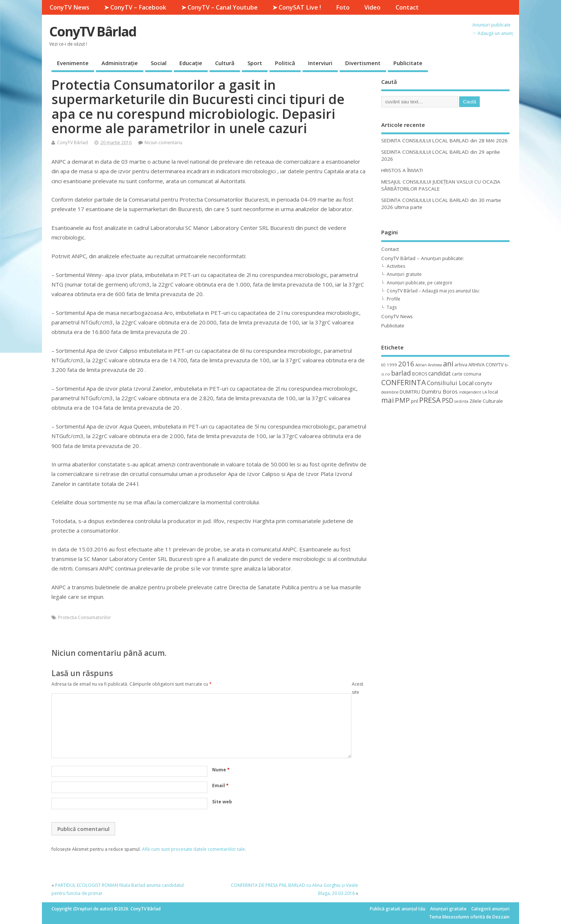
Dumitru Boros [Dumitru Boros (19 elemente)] (439, 391)
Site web (222, 802)
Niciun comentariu (163, 142)
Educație (190, 63)
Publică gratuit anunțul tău (397, 909)
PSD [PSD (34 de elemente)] (447, 400)
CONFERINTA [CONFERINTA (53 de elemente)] (403, 382)
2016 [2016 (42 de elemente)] (406, 363)
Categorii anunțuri (490, 909)
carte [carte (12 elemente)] (457, 374)
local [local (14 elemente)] (493, 391)
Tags (392, 307)
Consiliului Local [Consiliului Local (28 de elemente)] (450, 383)
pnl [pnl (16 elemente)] (414, 401)
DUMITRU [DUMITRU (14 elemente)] (410, 391)
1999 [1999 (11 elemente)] (392, 364)
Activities (396, 266)
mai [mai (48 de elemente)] (387, 400)
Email (220, 785)
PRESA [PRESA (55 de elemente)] (430, 400)
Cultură (225, 63)
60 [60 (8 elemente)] (383, 364)
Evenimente (73, 63)
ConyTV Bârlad (92, 31)
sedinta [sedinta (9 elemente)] (461, 401)
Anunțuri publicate (491, 25)
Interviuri (320, 63)
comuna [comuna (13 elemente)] (472, 374)
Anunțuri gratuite (404, 274)
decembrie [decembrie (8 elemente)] (390, 392)
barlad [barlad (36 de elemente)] (401, 373)
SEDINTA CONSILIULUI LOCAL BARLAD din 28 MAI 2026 (444, 140)
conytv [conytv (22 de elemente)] (483, 383)
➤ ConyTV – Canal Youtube (219, 7)
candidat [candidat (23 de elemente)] (439, 373)
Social (159, 63)
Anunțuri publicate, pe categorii (419, 283)
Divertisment (362, 63)
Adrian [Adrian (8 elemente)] (421, 364)
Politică (285, 63)
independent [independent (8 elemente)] (470, 392)
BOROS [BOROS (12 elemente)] (419, 374)
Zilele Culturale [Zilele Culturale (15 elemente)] (486, 401)
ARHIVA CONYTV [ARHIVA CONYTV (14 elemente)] (486, 364)
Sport (254, 63)
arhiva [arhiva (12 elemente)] (460, 365)
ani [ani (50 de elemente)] (448, 364)
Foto (343, 7)
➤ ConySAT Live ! (296, 7)
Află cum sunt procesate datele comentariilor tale (193, 849)
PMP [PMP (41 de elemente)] (402, 400)
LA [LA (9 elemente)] (484, 392)
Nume (221, 770)
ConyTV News (69, 7)
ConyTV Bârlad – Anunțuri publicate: (422, 258)
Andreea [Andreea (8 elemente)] (435, 364)
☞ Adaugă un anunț (492, 33)
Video (372, 7)
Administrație (119, 63)
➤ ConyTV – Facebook (135, 7)
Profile (393, 299)
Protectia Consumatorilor (84, 617)
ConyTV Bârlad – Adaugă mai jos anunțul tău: (433, 291)
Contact (407, 7)
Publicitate (407, 63)
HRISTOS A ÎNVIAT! (402, 170)
